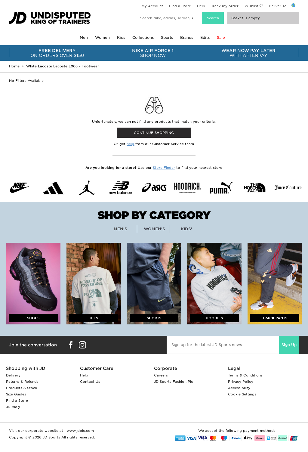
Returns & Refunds (22, 381)
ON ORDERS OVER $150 (57, 53)
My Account (152, 6)
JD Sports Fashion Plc (173, 381)
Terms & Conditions (245, 375)
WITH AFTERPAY (248, 53)
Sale (221, 37)
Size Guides (16, 394)
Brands (186, 37)
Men (84, 37)
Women (102, 37)
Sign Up (289, 344)
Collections (143, 37)
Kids (121, 37)
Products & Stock (21, 388)
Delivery (13, 375)
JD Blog (13, 407)
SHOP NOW (153, 53)
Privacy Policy (240, 381)
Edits (205, 37)
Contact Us (90, 381)
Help (201, 6)
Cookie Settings (242, 394)
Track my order (225, 6)
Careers (161, 375)
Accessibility (239, 388)
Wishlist (251, 6)
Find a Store (180, 6)
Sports (167, 37)
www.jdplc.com (80, 431)
